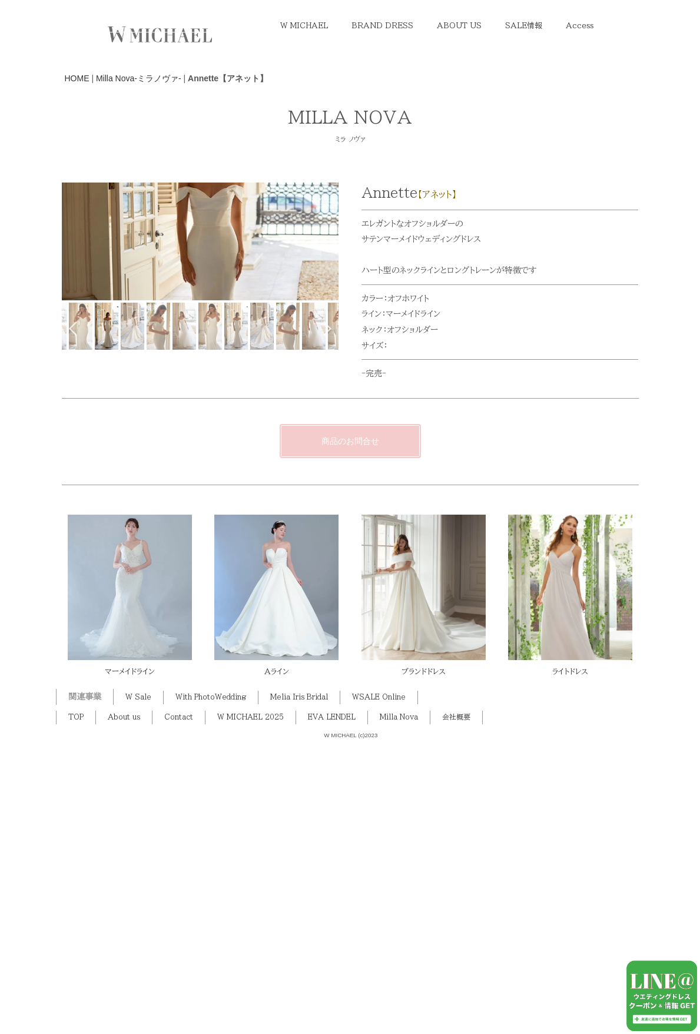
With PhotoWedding (210, 990)
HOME (77, 78)
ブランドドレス (424, 964)
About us (124, 1010)
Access (579, 25)
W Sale (138, 990)
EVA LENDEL (332, 1010)
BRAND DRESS (382, 25)
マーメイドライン (130, 964)
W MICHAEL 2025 (250, 1010)
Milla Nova (399, 1010)
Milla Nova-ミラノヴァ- (138, 78)
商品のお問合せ (350, 733)
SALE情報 (523, 25)
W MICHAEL (304, 25)
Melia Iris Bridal (299, 990)
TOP (76, 1010)
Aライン (276, 964)
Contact (178, 1010)
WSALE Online (379, 990)
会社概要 (456, 1010)
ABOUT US (459, 25)
